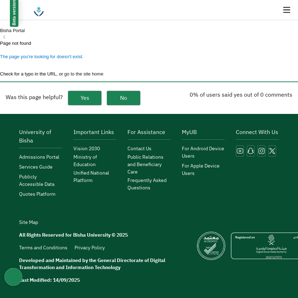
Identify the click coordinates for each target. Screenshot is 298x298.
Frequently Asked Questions (147, 184)
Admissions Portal (39, 157)
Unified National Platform (91, 176)
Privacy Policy (89, 247)
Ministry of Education (85, 160)
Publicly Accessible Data (36, 180)
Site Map (28, 222)
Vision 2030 (86, 148)
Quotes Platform (37, 194)
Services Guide (36, 167)
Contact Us (139, 148)
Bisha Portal (12, 30)
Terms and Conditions (43, 247)
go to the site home (83, 74)
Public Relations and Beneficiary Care (145, 164)
